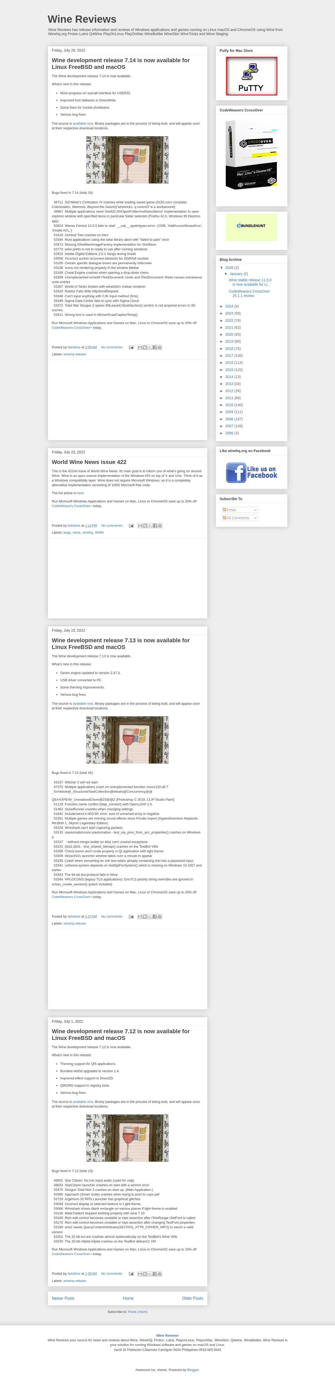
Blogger (193, 1370)
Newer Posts (63, 1298)
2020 (229, 334)
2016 (229, 362)
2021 (229, 327)
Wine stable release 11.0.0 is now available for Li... (250, 282)
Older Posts (192, 1298)
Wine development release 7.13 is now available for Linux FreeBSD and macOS (121, 643)
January (237, 274)
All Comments (236, 518)
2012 (229, 391)
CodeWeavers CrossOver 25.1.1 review (249, 293)
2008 (229, 419)
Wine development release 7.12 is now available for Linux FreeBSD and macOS (121, 1034)
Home (128, 1298)
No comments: (112, 347)
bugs (67, 532)
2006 (229, 433)
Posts (229, 510)
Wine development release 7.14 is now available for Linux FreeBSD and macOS (121, 63)
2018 (229, 349)
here (80, 493)
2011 (229, 398)
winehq (87, 532)
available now (83, 123)
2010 (229, 405)
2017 (229, 356)
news (76, 532)
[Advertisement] (127, 400)
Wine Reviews (82, 19)
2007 (229, 426)
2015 (229, 370)
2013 (229, 384)
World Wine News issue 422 (89, 462)
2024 (229, 306)
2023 (229, 313)
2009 (229, 412)
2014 (229, 377)
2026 (229, 268)
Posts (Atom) (137, 1312)
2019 (229, 341)
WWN (99, 532)
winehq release (75, 354)
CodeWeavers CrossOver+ (72, 328)
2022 (229, 320)
